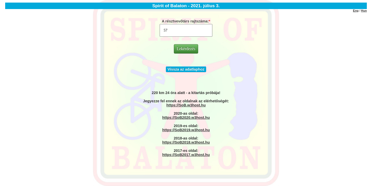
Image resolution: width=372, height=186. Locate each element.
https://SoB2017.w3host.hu (186, 155)
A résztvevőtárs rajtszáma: (185, 21)
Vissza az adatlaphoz (186, 69)
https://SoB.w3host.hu (186, 105)
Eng (356, 10)
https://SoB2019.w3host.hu (186, 130)
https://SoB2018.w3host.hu (186, 142)
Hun (364, 10)
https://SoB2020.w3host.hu (186, 117)
